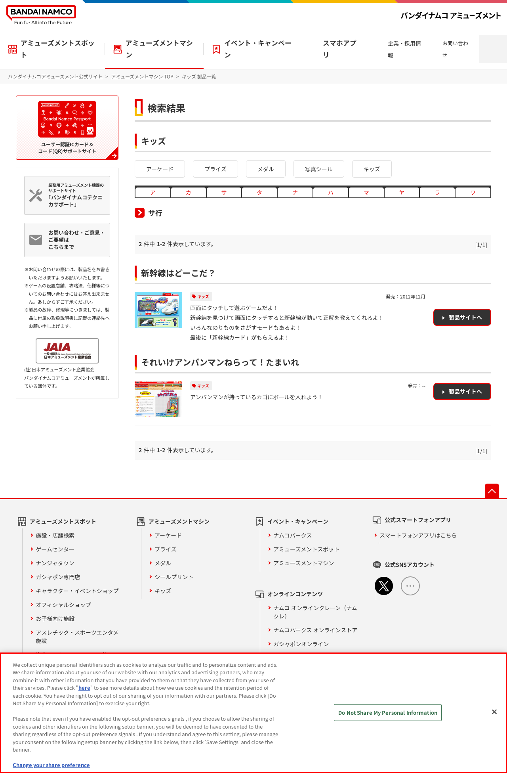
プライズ (215, 169)
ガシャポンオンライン (301, 644)
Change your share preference (51, 765)
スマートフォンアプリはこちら (418, 535)
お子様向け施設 (55, 618)
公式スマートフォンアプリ (418, 520)
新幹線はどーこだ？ (178, 273)
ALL (410, 586)
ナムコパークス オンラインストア (315, 630)
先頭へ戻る (492, 491)
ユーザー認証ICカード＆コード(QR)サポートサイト (67, 127)
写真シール (319, 169)
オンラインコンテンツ (295, 594)
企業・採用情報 (404, 49)
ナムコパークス (292, 535)
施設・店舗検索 (55, 535)
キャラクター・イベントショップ (77, 591)
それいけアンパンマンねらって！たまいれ (220, 362)
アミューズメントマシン (159, 48)
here (84, 687)
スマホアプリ (339, 48)
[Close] (494, 712)
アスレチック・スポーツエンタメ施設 (77, 636)
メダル (265, 169)
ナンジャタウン (55, 563)
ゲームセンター (55, 549)
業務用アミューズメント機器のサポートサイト (77, 195)
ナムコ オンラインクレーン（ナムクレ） (315, 612)
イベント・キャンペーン (258, 48)
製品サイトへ (465, 317)
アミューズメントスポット (58, 48)
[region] (253, 713)
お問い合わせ (455, 49)
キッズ (372, 169)
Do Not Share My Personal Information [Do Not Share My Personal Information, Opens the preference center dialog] (387, 712)
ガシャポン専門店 (58, 577)
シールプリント (173, 577)
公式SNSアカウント (410, 564)
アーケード (159, 169)
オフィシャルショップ (63, 604)
